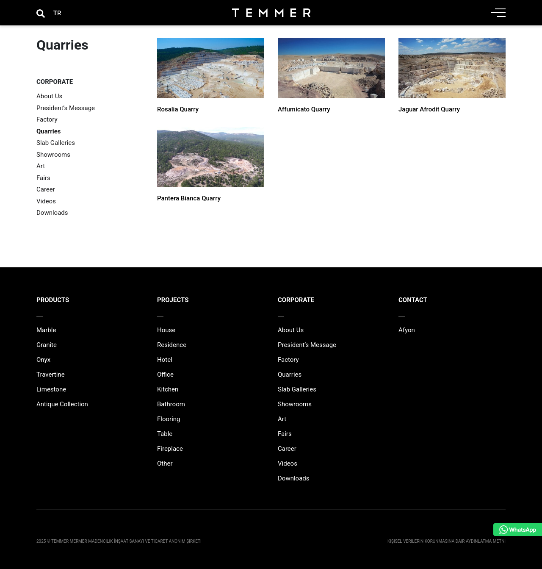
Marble (46, 330)
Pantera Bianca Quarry (189, 198)
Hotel (164, 360)
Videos (46, 201)
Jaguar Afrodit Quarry (429, 109)
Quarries (48, 131)
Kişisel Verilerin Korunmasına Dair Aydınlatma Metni (446, 541)
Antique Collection (62, 404)
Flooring (168, 419)
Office (165, 374)
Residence (171, 345)
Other (165, 463)
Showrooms (53, 154)
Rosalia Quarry (178, 109)
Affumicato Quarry (304, 109)
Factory (47, 119)
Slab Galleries (55, 143)
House (166, 330)
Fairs (43, 178)
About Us (49, 96)
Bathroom (171, 404)
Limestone (51, 389)
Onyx (43, 360)
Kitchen (167, 389)
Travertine (50, 374)
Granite (46, 345)
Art (40, 166)
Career (45, 189)
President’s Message (65, 108)
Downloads (52, 212)
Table (164, 434)
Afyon (406, 330)
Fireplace (170, 448)
